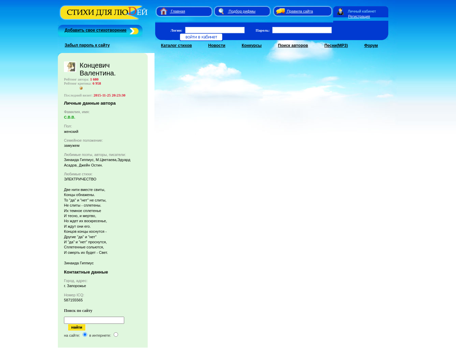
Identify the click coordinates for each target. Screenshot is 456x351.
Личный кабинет (362, 11)
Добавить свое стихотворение (96, 30)
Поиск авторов (293, 45)
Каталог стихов (176, 45)
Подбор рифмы (242, 11)
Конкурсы (252, 45)
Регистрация (359, 16)
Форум (371, 45)
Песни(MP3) (336, 45)
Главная (178, 11)
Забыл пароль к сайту (87, 45)
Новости (216, 45)
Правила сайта (300, 11)
